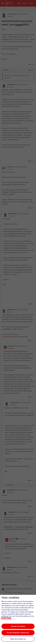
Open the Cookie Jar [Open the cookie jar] (18, 639)
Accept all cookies (18, 626)
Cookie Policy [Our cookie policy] (6, 618)
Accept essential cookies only (18, 632)
